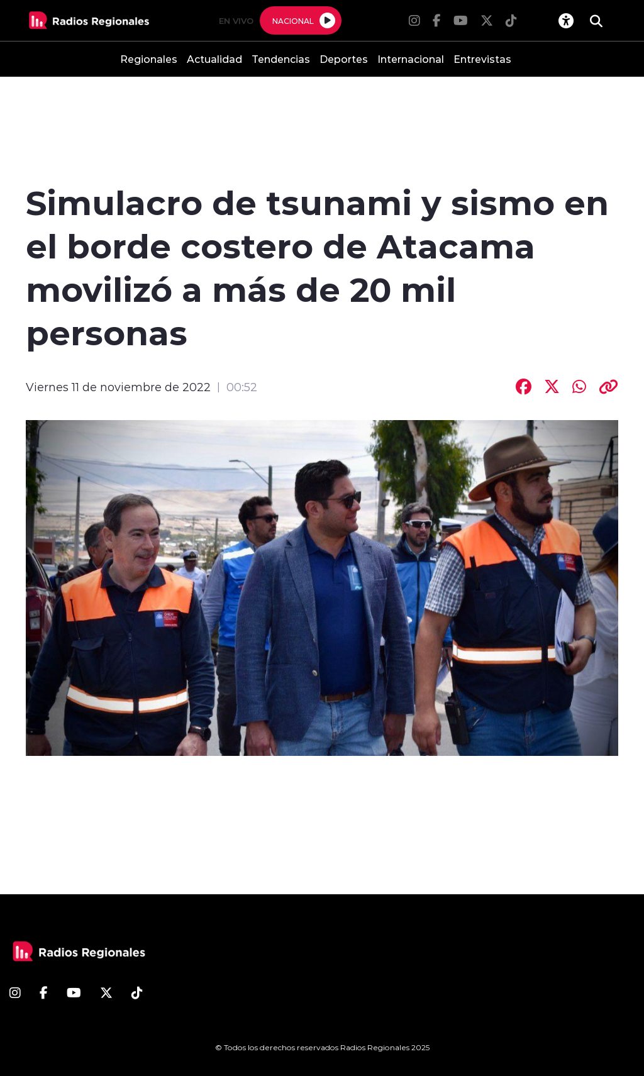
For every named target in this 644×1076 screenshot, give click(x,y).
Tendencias (281, 58)
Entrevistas (482, 58)
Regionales (148, 58)
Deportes (343, 58)
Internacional (410, 58)
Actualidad (214, 58)
